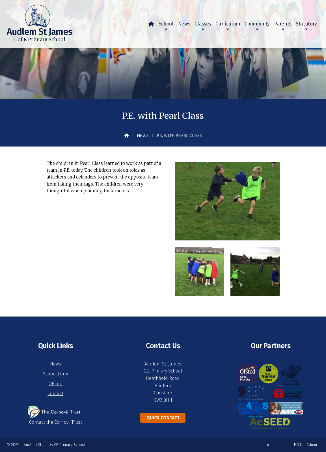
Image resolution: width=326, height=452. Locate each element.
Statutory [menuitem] (306, 24)
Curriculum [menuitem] (227, 24)
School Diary (55, 373)
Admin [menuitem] (311, 444)
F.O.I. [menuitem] (298, 444)
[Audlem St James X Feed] (267, 445)
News (143, 135)
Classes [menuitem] (203, 24)
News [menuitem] (184, 24)
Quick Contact (163, 417)
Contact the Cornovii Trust (55, 422)
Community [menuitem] (257, 24)
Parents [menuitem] (282, 24)
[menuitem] (151, 24)
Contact (55, 393)
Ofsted (55, 383)
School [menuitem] (166, 24)
